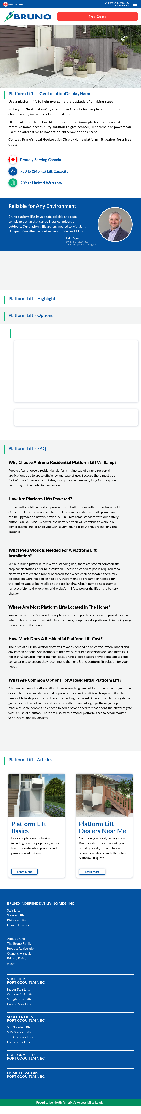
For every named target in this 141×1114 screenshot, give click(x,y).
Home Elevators (18, 925)
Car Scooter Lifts (18, 1042)
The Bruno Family (19, 943)
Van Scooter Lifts (18, 1027)
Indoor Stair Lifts (18, 989)
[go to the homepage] (27, 16)
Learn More (24, 871)
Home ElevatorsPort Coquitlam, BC (26, 1074)
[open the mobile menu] (135, 4)
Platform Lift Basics (28, 827)
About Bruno (16, 939)
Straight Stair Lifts (19, 999)
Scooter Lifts (15, 915)
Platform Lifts (16, 920)
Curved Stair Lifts (19, 1004)
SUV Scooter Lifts (19, 1032)
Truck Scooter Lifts (20, 1037)
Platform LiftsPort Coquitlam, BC (26, 1056)
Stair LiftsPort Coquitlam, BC (26, 980)
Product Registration (21, 948)
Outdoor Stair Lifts (20, 994)
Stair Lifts (13, 910)
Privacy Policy (16, 958)
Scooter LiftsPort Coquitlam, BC (26, 1018)
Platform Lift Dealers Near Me (102, 827)
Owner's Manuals (19, 953)
